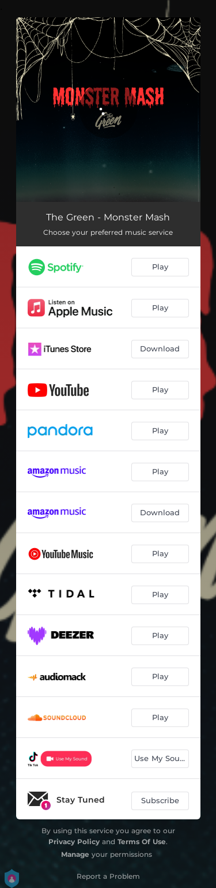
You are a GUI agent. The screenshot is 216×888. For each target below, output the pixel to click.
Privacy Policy (74, 841)
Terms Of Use (142, 841)
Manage (75, 854)
